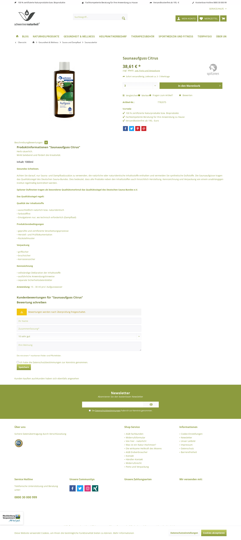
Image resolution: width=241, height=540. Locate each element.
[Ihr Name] (79, 321)
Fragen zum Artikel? (161, 95)
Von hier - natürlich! (136, 441)
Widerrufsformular (135, 437)
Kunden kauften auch (25, 378)
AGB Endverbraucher (137, 452)
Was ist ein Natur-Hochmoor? (141, 444)
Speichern (24, 367)
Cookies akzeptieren (214, 532)
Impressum (187, 444)
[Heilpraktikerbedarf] (113, 36)
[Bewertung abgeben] (79, 336)
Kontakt (130, 455)
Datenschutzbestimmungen (47, 362)
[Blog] (25, 36)
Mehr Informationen (123, 533)
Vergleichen (130, 95)
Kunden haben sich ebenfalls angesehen (58, 378)
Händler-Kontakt (134, 459)
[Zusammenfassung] (79, 329)
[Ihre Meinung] (79, 346)
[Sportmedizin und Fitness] (175, 36)
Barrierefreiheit (189, 452)
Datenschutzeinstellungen (184, 532)
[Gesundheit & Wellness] (79, 36)
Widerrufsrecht (134, 463)
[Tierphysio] (204, 36)
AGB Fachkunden (134, 433)
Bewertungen (38, 142)
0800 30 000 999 (25, 497)
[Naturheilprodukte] (46, 36)
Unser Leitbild (188, 441)
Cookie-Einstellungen (192, 433)
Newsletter (186, 437)
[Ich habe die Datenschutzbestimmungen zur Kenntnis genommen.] (18, 362)
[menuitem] (217, 9)
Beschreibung (21, 142)
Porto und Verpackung (137, 466)
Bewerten (185, 95)
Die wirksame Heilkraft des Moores (144, 448)
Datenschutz (187, 448)
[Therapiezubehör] (142, 36)
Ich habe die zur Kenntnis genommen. (53, 362)
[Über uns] (222, 36)
